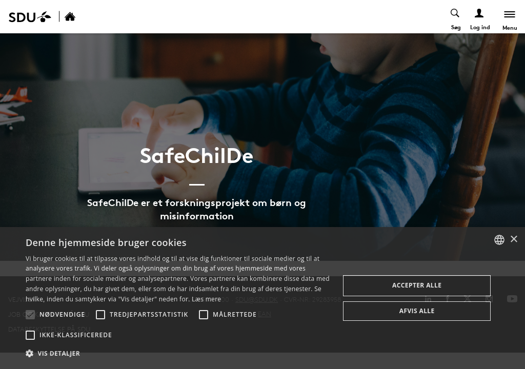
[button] (30, 314)
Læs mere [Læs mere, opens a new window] (206, 299)
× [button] (513, 239)
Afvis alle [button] (417, 310)
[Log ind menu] (479, 16)
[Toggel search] (455, 16)
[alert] (262, 298)
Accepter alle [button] (416, 285)
